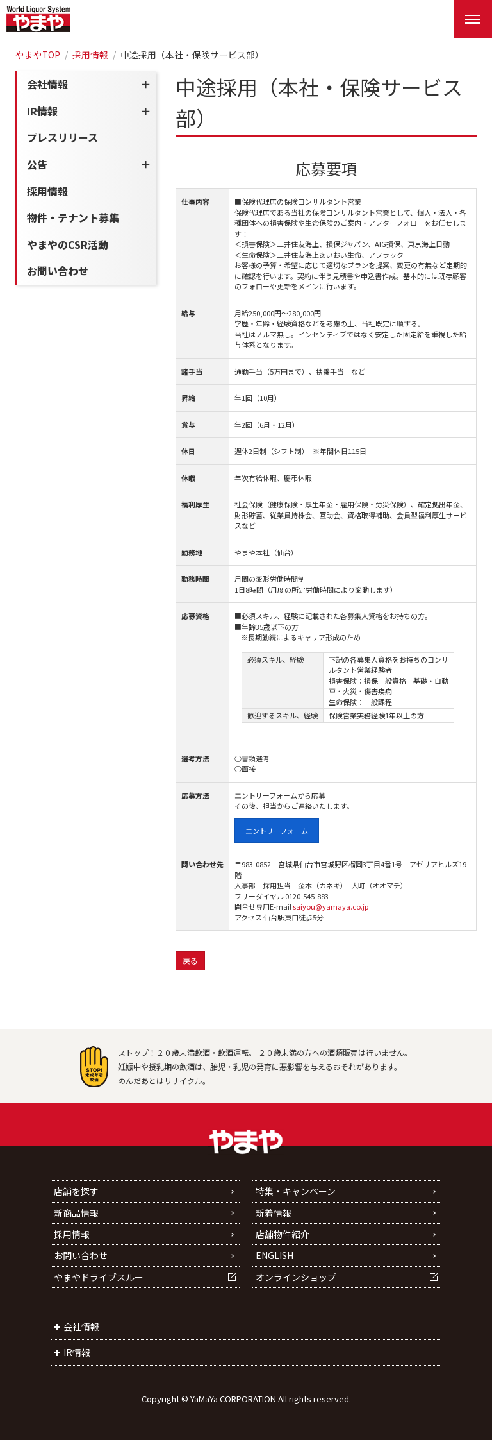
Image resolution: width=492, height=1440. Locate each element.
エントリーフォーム (276, 831)
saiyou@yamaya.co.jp (330, 906)
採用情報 (90, 54)
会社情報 (47, 84)
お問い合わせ (57, 270)
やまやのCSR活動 (67, 244)
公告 (37, 164)
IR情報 (42, 111)
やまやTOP (37, 54)
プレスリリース (62, 137)
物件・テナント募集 (73, 217)
